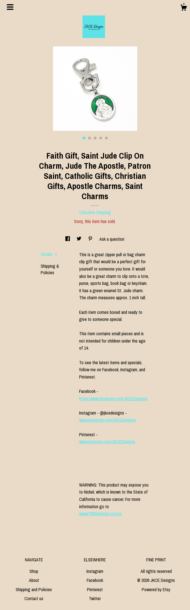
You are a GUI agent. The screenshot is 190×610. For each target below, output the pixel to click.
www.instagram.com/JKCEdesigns (107, 420)
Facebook (95, 580)
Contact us (33, 598)
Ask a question (111, 239)
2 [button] (89, 138)
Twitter (95, 598)
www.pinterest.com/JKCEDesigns (107, 441)
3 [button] (95, 138)
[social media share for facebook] (68, 239)
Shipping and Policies (34, 589)
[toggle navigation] (10, 7)
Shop (33, 571)
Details (49, 254)
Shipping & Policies (50, 269)
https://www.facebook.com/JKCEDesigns (113, 398)
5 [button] (106, 138)
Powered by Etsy (156, 589)
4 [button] (100, 138)
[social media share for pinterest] (91, 239)
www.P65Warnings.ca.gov (100, 513)
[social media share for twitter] (80, 239)
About (34, 580)
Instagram (94, 571)
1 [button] (84, 138)
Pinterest (95, 589)
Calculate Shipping (95, 212)
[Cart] (183, 8)
